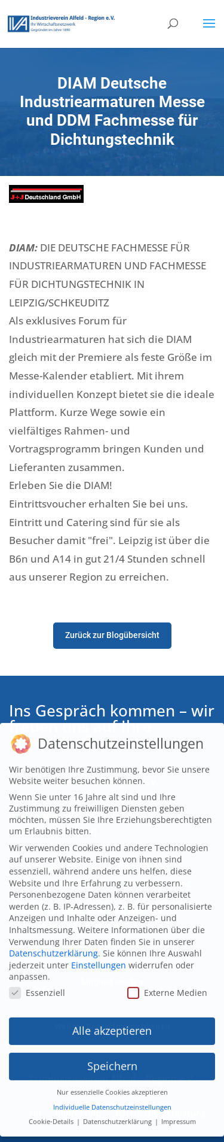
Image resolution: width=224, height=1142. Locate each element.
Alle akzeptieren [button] (112, 1017)
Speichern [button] (112, 1053)
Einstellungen (98, 951)
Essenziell (37, 979)
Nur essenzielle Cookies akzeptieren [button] (112, 1079)
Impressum (178, 1108)
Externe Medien (167, 979)
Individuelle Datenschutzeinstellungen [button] (112, 1093)
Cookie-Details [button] (52, 1108)
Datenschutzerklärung (53, 940)
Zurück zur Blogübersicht (112, 635)
